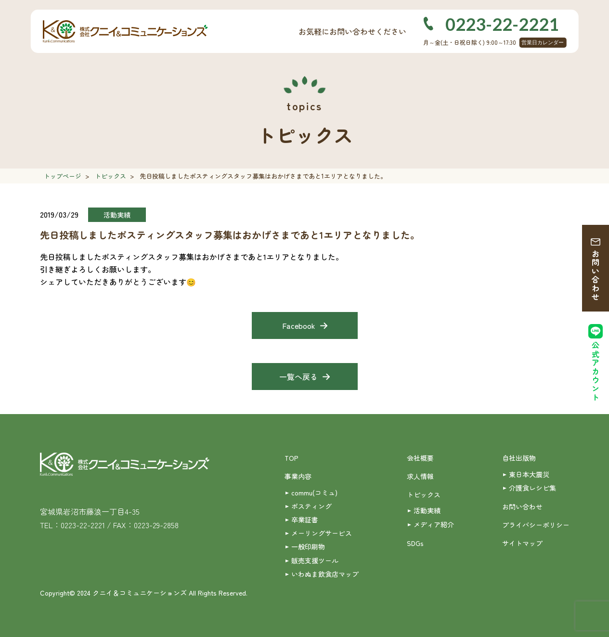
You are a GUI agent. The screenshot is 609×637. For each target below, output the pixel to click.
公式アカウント (595, 371)
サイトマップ (522, 543)
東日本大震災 (529, 474)
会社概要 (420, 458)
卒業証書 (304, 519)
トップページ (62, 176)
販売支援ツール (314, 560)
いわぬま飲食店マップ (325, 574)
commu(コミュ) (314, 492)
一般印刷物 (308, 546)
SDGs (415, 543)
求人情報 (420, 476)
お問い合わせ (595, 275)
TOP (291, 458)
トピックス (110, 176)
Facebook (298, 325)
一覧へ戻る (298, 376)
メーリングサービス (321, 533)
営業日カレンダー (542, 42)
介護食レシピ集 (532, 488)
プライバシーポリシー (536, 525)
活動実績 (427, 510)
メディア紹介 (434, 524)
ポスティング (311, 506)
